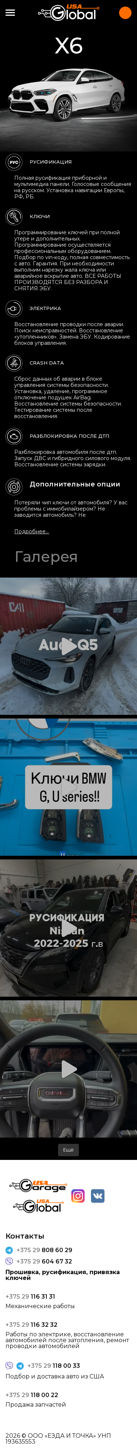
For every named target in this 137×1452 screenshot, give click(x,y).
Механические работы (40, 1306)
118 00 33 (53, 1366)
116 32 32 (31, 1325)
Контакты (125, 13)
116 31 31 (30, 1297)
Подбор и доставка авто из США (54, 1377)
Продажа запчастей (35, 1405)
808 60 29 (44, 1250)
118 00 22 (31, 1395)
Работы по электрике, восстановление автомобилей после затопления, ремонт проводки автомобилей (67, 1340)
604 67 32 (44, 1262)
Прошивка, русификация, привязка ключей (62, 1275)
